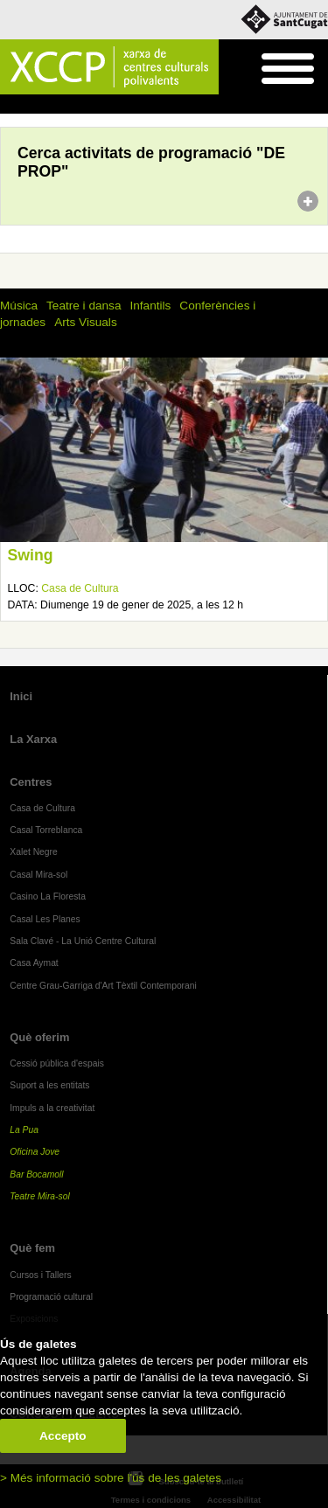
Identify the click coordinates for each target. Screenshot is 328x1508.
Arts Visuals (85, 322)
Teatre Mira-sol (40, 1196)
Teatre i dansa (83, 305)
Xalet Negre (34, 852)
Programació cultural (128, 105)
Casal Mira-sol (38, 874)
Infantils (150, 305)
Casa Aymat (34, 963)
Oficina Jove (34, 1152)
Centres (31, 782)
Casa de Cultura (79, 588)
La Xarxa (33, 739)
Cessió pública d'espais (57, 1063)
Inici (9, 105)
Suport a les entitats (49, 1085)
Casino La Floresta (48, 896)
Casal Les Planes (45, 919)
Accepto (63, 1435)
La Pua (24, 1130)
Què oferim (39, 1037)
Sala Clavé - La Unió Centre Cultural (83, 941)
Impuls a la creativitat (52, 1108)
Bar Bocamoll (36, 1174)
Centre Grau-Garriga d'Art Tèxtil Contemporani (103, 985)
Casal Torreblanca (46, 830)
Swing (30, 555)
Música (19, 305)
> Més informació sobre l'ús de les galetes (110, 1477)
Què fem (49, 105)
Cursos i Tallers (40, 1275)
